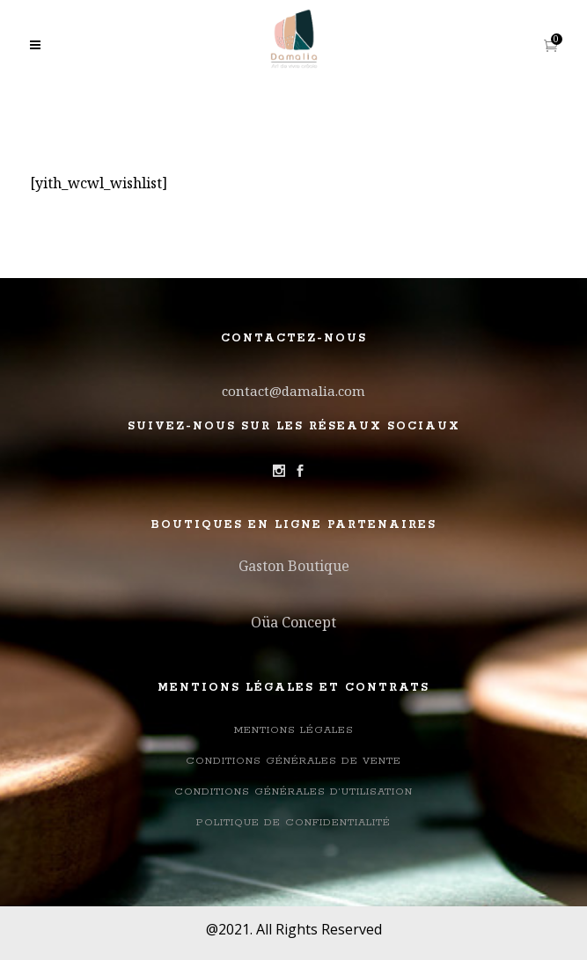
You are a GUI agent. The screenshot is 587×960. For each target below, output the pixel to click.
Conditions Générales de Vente (293, 760)
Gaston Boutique (293, 565)
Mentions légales (294, 729)
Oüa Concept (293, 622)
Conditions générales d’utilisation (293, 791)
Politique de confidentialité (293, 822)
